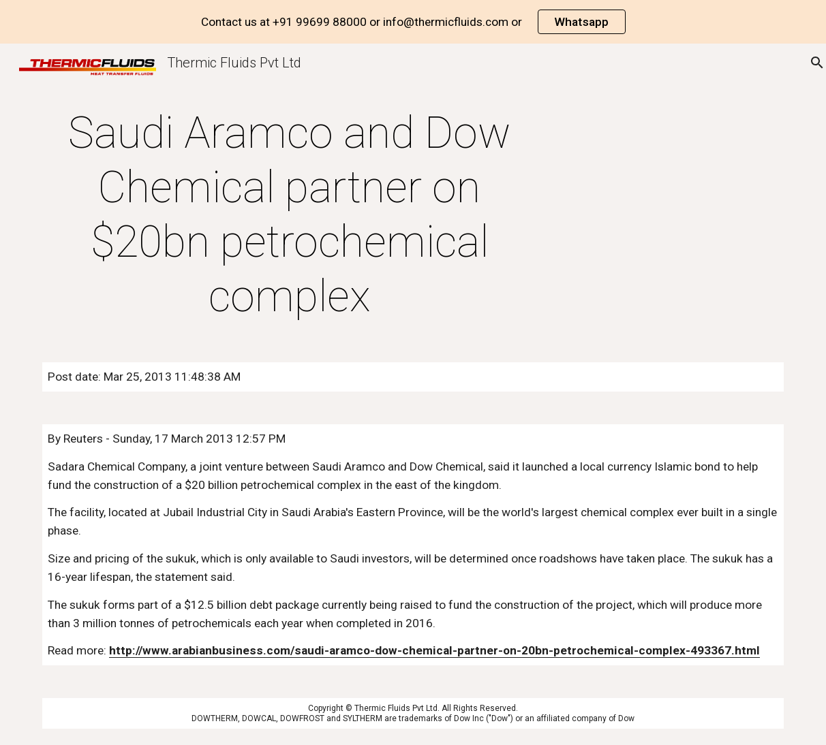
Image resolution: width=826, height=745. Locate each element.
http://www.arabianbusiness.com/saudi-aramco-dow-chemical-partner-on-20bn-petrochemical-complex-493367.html (434, 650)
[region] (413, 22)
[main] (289, 215)
